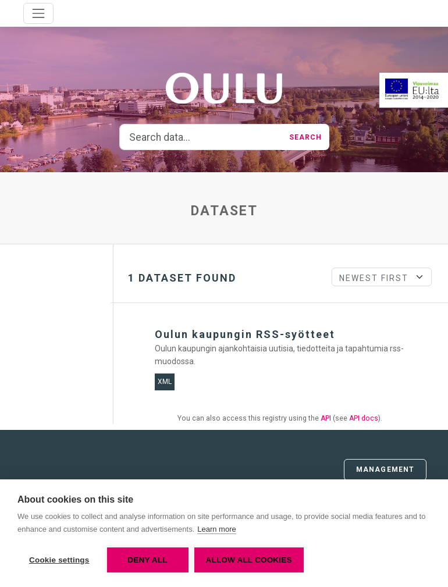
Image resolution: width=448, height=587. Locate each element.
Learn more (216, 529)
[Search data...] (201, 137)
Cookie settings (59, 560)
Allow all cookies (249, 560)
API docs (363, 418)
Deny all (147, 560)
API (326, 418)
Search (305, 137)
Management (385, 469)
